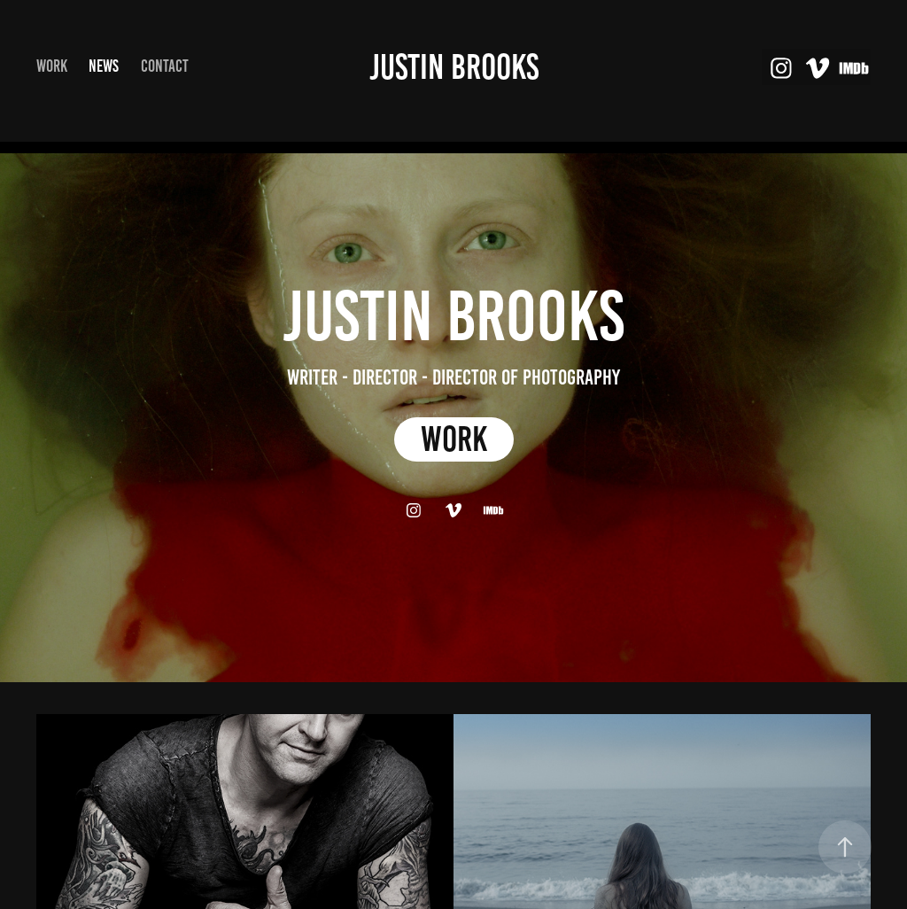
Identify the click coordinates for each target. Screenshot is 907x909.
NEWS (104, 66)
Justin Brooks (454, 67)
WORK (454, 439)
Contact (165, 66)
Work (51, 66)
